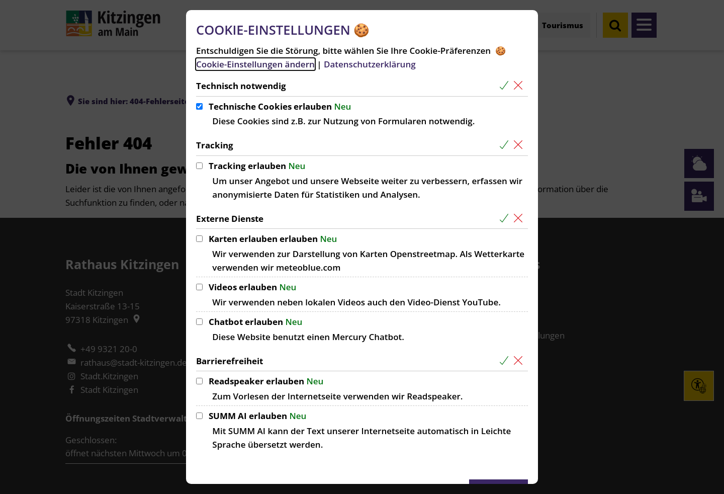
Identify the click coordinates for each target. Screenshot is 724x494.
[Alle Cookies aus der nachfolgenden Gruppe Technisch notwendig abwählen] (520, 85)
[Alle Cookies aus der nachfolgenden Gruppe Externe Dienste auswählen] (506, 218)
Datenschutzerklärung (370, 64)
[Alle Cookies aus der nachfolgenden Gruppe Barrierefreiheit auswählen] (506, 361)
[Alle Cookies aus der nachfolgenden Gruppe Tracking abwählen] (520, 145)
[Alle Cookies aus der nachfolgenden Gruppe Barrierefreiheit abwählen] (520, 361)
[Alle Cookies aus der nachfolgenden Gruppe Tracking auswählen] (506, 145)
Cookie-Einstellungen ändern (255, 64)
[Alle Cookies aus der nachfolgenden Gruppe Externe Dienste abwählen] (520, 218)
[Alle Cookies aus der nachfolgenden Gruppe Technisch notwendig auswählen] (506, 85)
